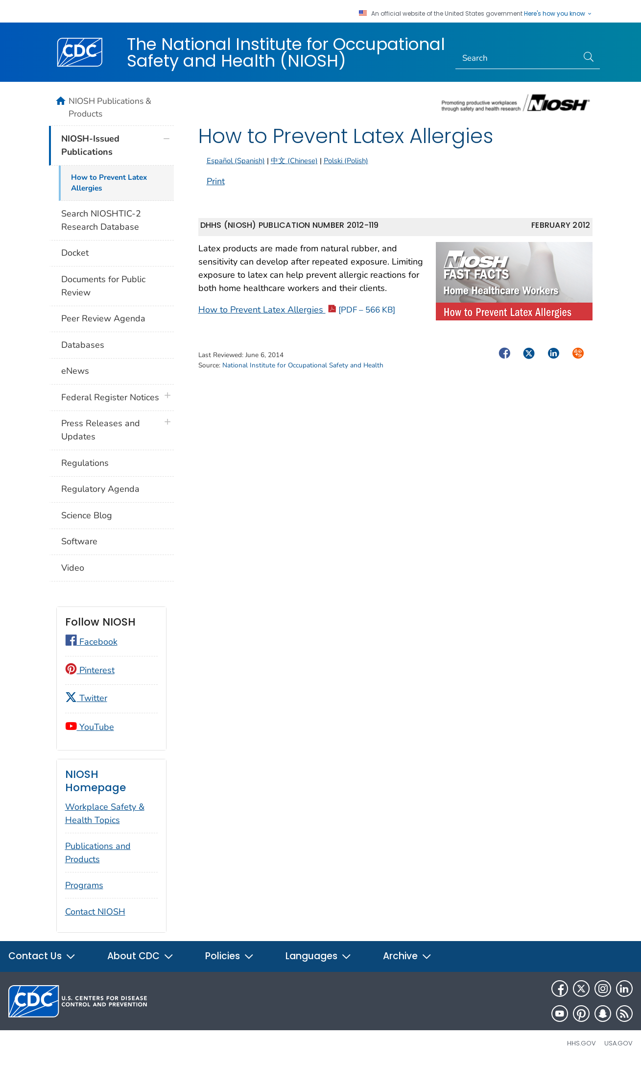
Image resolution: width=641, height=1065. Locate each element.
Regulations (85, 463)
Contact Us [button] (42, 956)
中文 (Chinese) (294, 161)
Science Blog (86, 515)
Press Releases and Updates (100, 429)
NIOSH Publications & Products (110, 107)
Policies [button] (229, 956)
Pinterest (90, 670)
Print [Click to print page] (216, 181)
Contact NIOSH (95, 912)
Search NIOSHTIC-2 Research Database (101, 220)
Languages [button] (318, 956)
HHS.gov (581, 1043)
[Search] (516, 58)
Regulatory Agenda (100, 489)
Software (79, 541)
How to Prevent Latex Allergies (296, 309)
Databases (82, 345)
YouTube (89, 727)
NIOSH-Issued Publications (90, 145)
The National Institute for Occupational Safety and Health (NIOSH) (286, 52)
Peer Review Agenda (103, 318)
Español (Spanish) (236, 161)
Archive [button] (407, 956)
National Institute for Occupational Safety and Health (302, 365)
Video (72, 568)
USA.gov (618, 1043)
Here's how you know (558, 13)
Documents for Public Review (103, 285)
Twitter (86, 698)
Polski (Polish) (346, 161)
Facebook (91, 642)
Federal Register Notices (110, 397)
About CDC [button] (140, 956)
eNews (75, 371)
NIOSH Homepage (95, 781)
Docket (75, 253)
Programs (84, 885)
